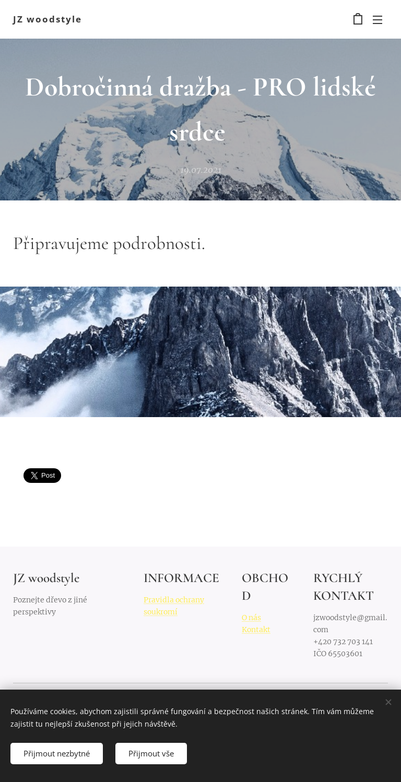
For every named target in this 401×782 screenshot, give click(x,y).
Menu (377, 19)
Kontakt (256, 629)
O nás (251, 617)
